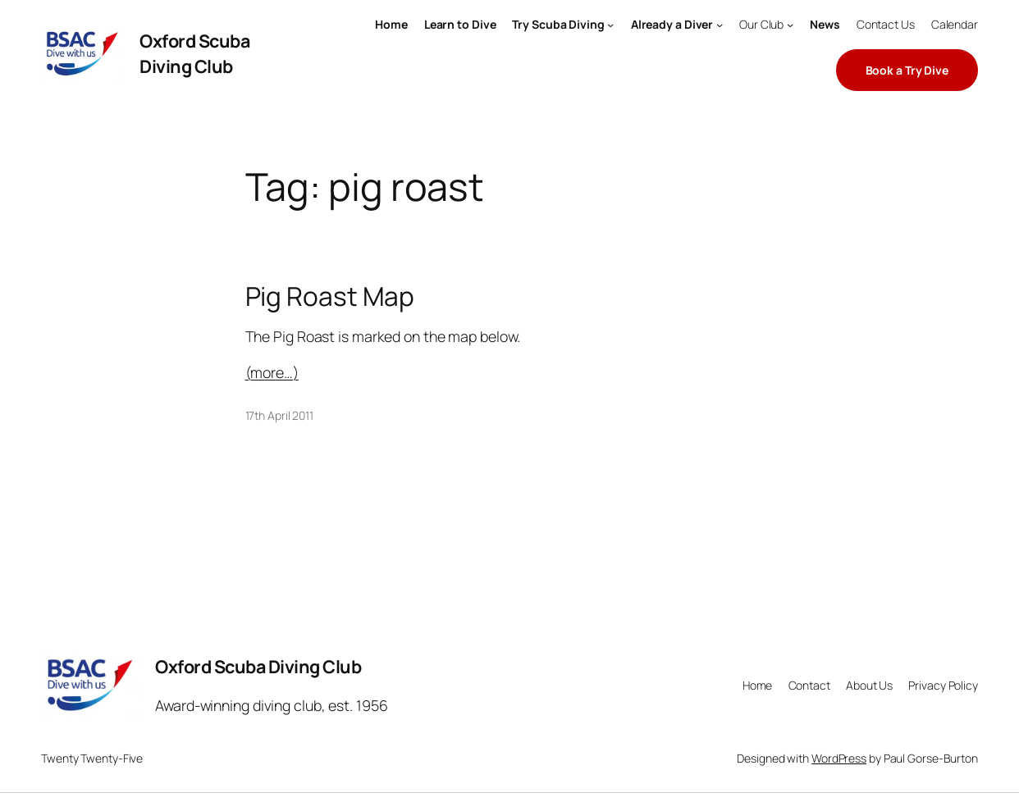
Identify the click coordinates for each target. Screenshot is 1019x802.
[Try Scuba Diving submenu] (610, 24)
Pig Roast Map (330, 296)
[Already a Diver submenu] (719, 24)
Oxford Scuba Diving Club (194, 53)
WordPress (838, 758)
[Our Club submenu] (790, 24)
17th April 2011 (279, 415)
